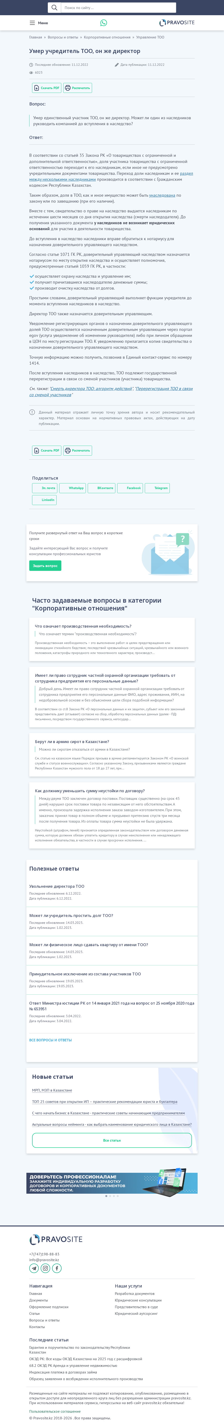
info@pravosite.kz (44, 1259)
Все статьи (112, 1140)
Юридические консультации (138, 1300)
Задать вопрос (45, 565)
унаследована (162, 195)
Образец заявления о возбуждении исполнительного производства (86, 1378)
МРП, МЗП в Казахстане (52, 1090)
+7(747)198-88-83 (44, 1254)
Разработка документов (135, 1293)
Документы (38, 1300)
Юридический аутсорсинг (136, 1313)
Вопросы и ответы (63, 37)
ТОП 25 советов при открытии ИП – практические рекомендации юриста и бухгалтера (104, 1101)
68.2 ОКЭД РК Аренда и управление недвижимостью (73, 1365)
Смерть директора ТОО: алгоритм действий (91, 388)
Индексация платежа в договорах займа (63, 1372)
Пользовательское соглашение (55, 1411)
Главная (35, 37)
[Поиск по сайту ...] (118, 7)
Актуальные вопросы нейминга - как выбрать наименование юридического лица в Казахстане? (112, 1124)
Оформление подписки (48, 1306)
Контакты (37, 1326)
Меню (43, 22)
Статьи (34, 1313)
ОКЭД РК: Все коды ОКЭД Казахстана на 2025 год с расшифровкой (85, 1358)
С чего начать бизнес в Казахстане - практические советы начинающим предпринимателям (108, 1113)
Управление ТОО (150, 37)
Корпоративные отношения (107, 37)
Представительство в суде (136, 1306)
